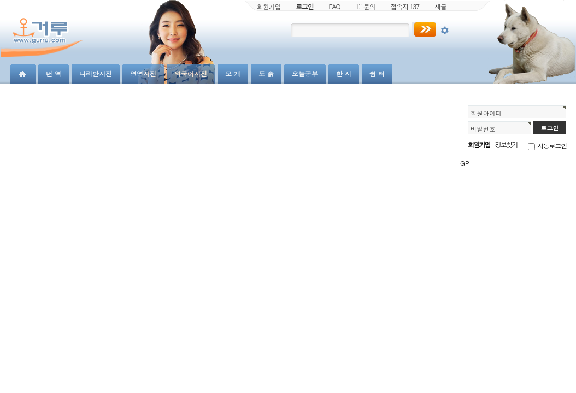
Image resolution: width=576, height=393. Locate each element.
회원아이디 (486, 113)
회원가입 (268, 6)
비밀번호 (483, 128)
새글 (440, 6)
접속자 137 (404, 6)
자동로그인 (552, 145)
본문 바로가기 (0, 0)
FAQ (334, 6)
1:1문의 (365, 6)
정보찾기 (506, 144)
